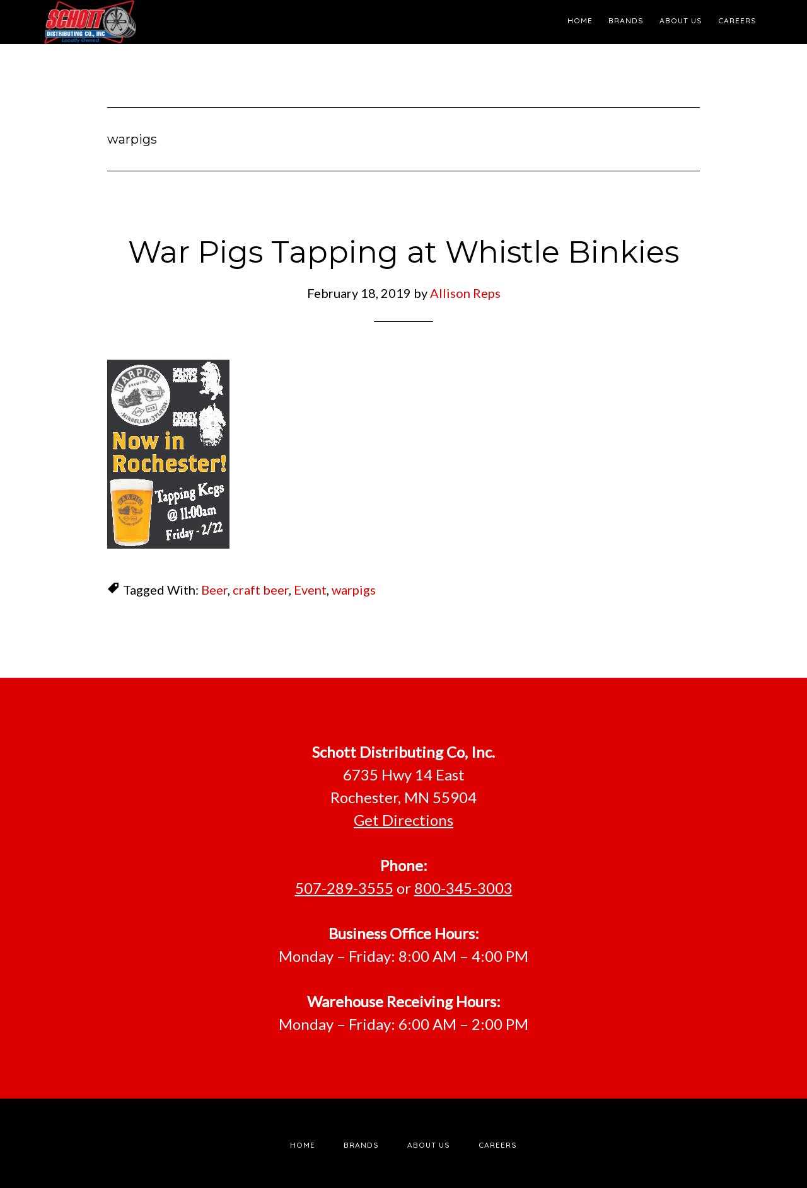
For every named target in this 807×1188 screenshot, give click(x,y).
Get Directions (403, 820)
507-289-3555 (344, 888)
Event (310, 589)
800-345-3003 (463, 888)
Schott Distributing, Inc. (157, 22)
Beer (214, 589)
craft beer (261, 589)
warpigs (354, 589)
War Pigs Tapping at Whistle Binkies (403, 252)
